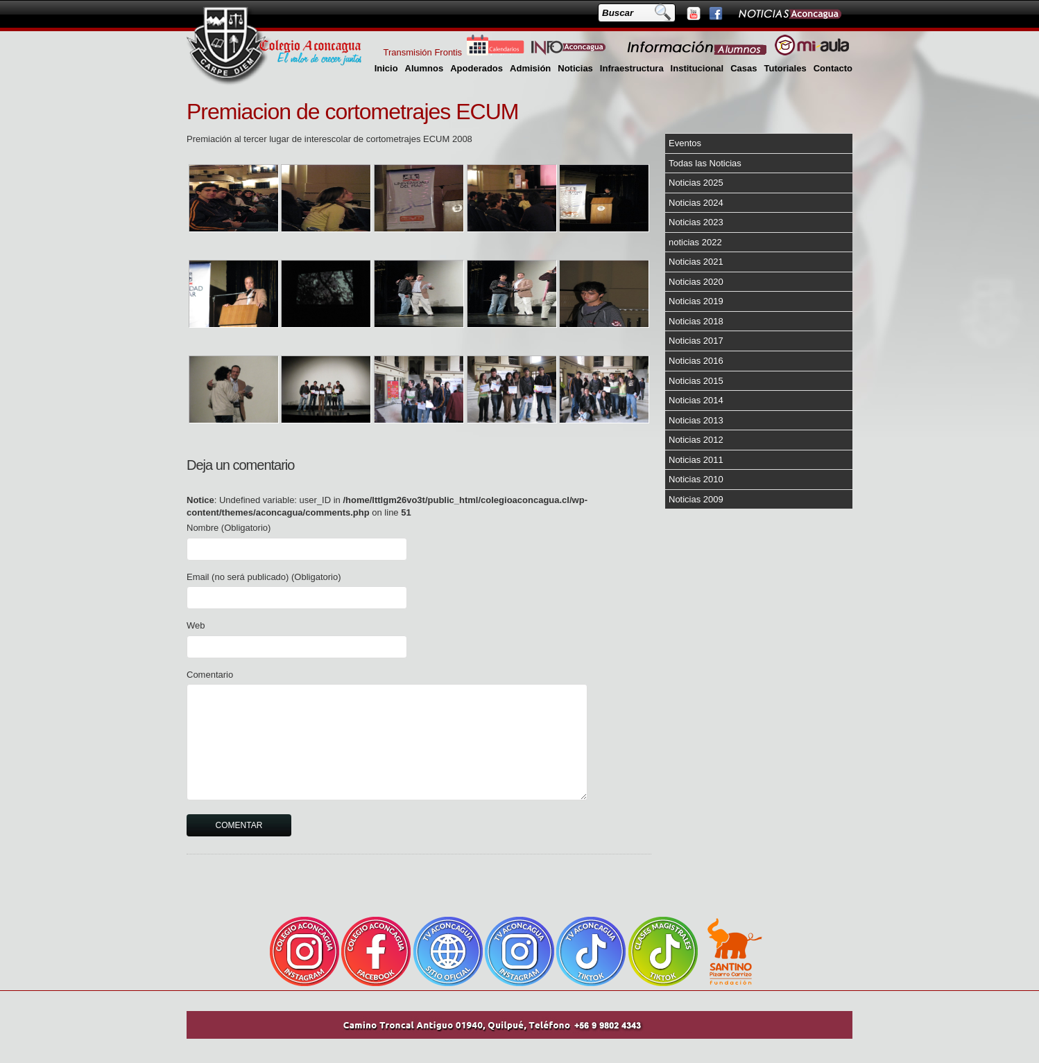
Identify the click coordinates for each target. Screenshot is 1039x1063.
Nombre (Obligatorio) (229, 527)
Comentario (210, 674)
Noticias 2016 (696, 360)
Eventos (685, 143)
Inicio (386, 68)
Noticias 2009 (696, 499)
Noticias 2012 (696, 439)
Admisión (530, 68)
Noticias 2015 (696, 381)
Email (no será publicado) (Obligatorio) (264, 577)
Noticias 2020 (696, 281)
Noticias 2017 (696, 340)
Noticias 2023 (696, 222)
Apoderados (476, 68)
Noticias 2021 (696, 261)
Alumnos (424, 68)
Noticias (575, 68)
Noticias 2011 (696, 460)
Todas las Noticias (705, 163)
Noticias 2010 (696, 479)
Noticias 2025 (696, 182)
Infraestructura (632, 68)
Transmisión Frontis (422, 52)
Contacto (833, 68)
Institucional (697, 68)
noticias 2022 (695, 242)
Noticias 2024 (696, 202)
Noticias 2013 (696, 420)
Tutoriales (785, 68)
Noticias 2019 (696, 301)
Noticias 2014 (696, 400)
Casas (743, 68)
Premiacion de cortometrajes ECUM (352, 111)
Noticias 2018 (696, 321)
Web (196, 625)
